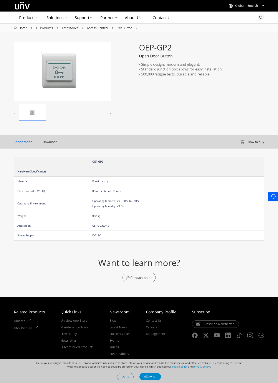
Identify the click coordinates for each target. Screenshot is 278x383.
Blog (112, 320)
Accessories (69, 28)
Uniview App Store (74, 320)
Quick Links (71, 312)
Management (155, 333)
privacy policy (201, 366)
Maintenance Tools (74, 327)
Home (23, 28)
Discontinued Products (77, 347)
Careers (151, 327)
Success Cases (119, 333)
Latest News (118, 327)
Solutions (55, 17)
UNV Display (23, 328)
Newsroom (119, 312)
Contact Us (162, 17)
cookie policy (179, 366)
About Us (133, 17)
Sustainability (119, 353)
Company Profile (161, 312)
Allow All (150, 377)
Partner (107, 17)
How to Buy (69, 333)
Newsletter (68, 340)
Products (27, 17)
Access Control (97, 28)
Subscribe (201, 312)
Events (114, 340)
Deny (125, 377)
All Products (44, 28)
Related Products (29, 312)
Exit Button (124, 28)
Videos (114, 347)
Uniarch (19, 321)
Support (82, 17)
